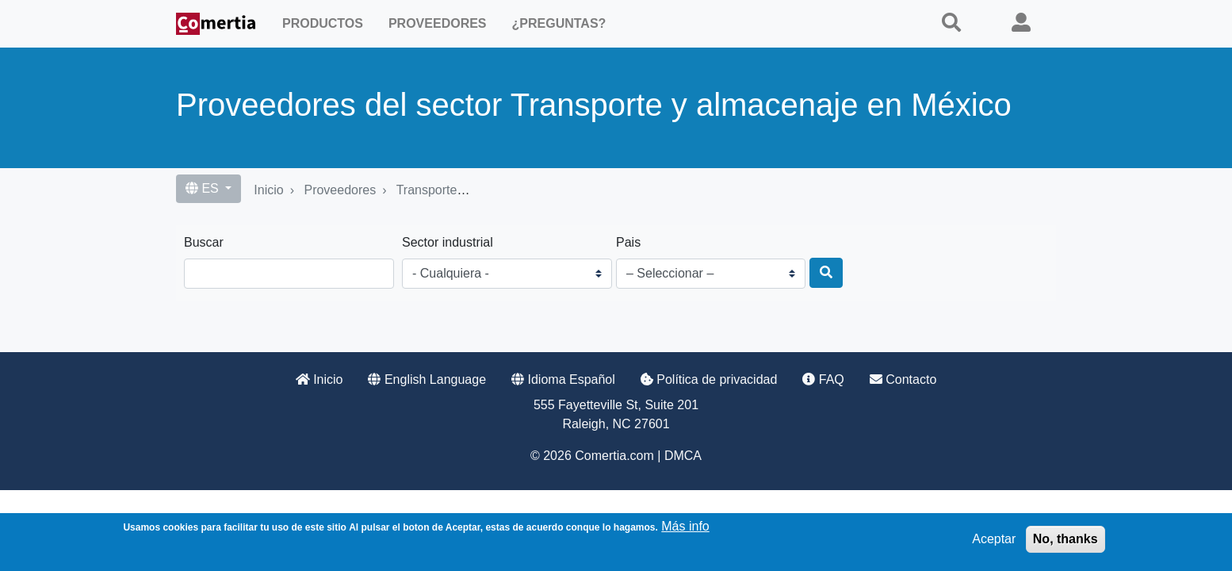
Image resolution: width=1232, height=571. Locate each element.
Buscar (204, 242)
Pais (628, 242)
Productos (322, 23)
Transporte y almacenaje (466, 190)
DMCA (683, 455)
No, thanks (1065, 539)
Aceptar (994, 539)
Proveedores (437, 23)
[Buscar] (826, 273)
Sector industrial (447, 242)
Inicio (268, 190)
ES (204, 188)
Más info (685, 526)
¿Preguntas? (559, 23)
